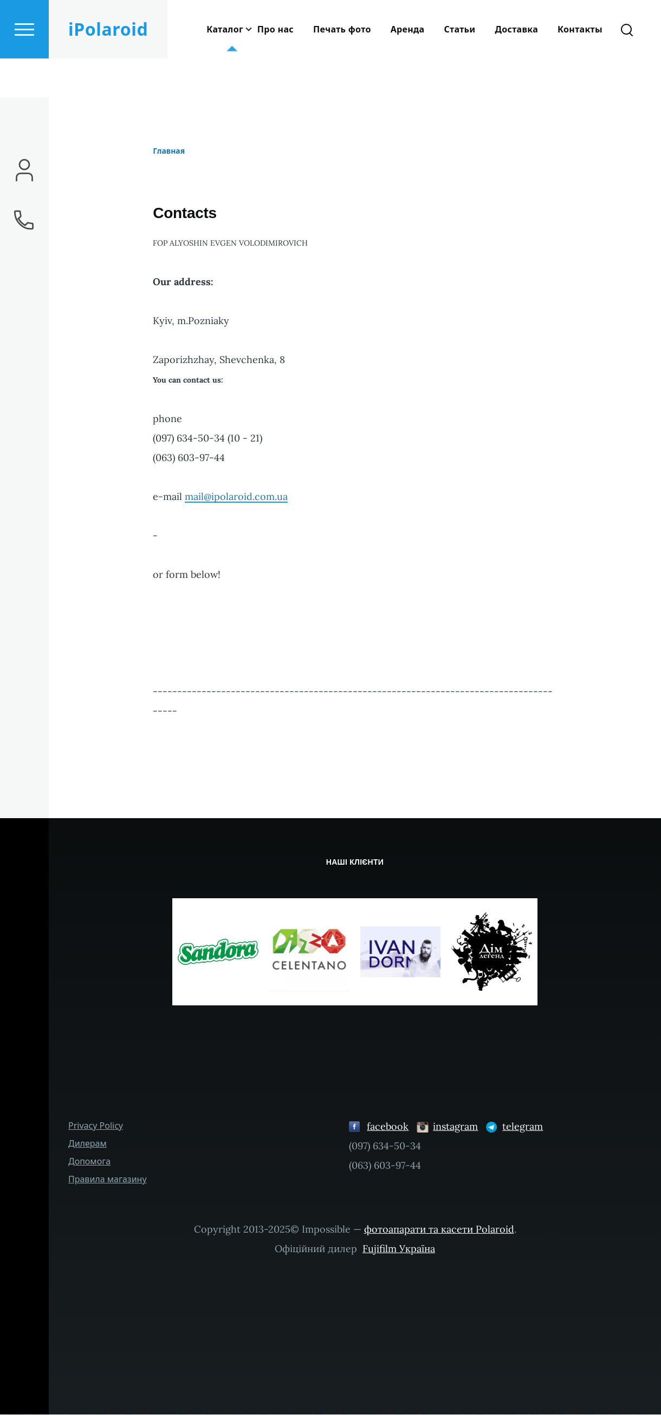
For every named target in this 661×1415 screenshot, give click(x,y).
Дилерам (87, 1144)
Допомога (89, 1162)
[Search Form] (626, 68)
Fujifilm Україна (398, 1249)
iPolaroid (108, 68)
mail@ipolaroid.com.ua (236, 497)
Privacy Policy (95, 1126)
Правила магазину (107, 1180)
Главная (169, 151)
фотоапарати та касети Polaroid (439, 1229)
